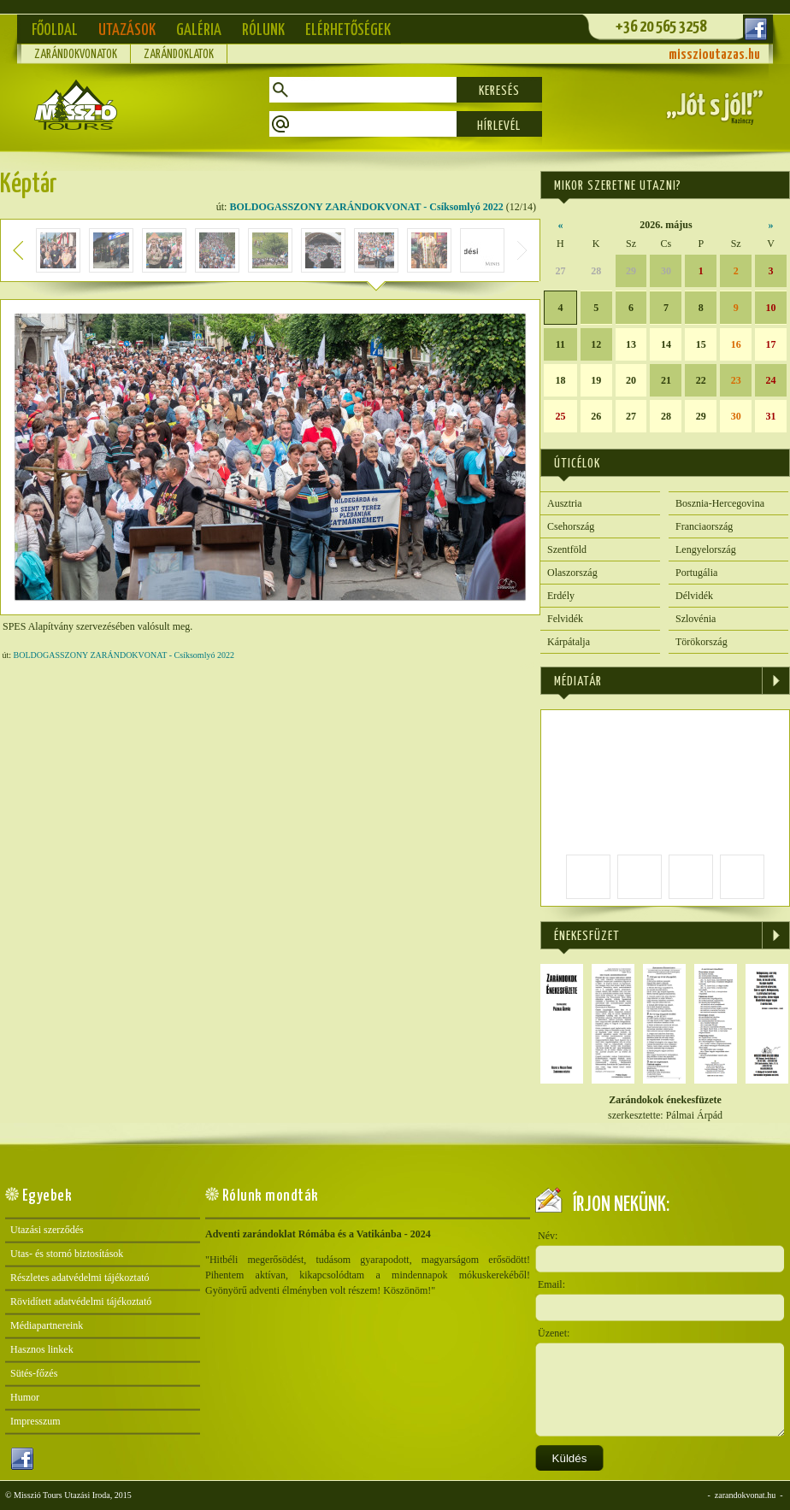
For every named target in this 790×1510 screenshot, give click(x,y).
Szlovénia (695, 619)
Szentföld (567, 549)
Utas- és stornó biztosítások (66, 1254)
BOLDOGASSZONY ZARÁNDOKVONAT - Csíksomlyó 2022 (366, 207)
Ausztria (564, 503)
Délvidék (694, 596)
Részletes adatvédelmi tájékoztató (80, 1278)
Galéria (198, 30)
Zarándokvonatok (75, 55)
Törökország (701, 642)
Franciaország (704, 526)
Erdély (561, 596)
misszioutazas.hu (714, 55)
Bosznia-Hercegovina (719, 503)
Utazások (127, 30)
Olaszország (572, 573)
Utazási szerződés (47, 1230)
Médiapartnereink (46, 1325)
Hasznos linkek (42, 1349)
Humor (24, 1397)
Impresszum (35, 1421)
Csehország (570, 526)
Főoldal (55, 30)
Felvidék (565, 619)
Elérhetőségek (348, 30)
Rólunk (263, 30)
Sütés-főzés (33, 1373)
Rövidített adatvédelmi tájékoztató (80, 1301)
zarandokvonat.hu (745, 1495)
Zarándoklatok (179, 55)
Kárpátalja (568, 642)
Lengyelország (705, 549)
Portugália (696, 573)
